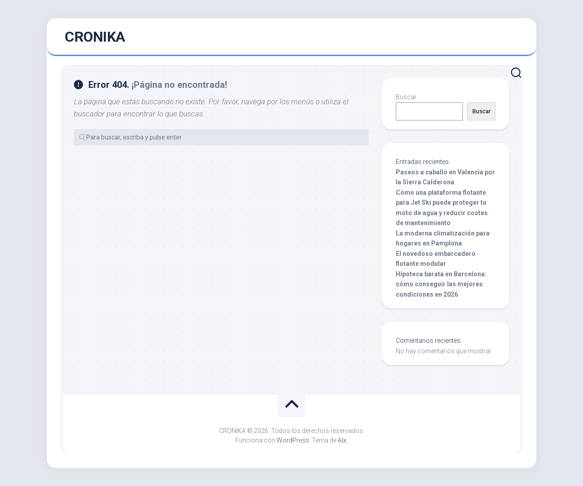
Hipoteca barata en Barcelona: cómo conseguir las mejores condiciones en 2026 (441, 284)
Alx (342, 440)
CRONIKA (95, 36)
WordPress (293, 440)
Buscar (406, 97)
